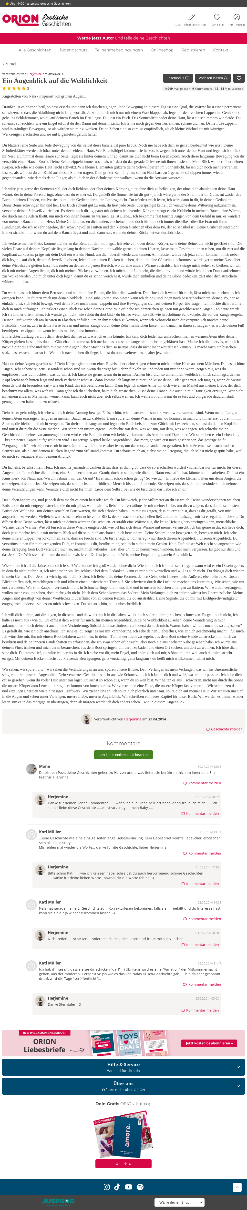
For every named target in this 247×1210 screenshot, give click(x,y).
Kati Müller (50, 832)
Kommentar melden (202, 783)
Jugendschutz (73, 50)
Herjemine (34, 74)
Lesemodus (178, 78)
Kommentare (202, 89)
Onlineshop (162, 50)
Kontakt (220, 50)
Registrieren (193, 50)
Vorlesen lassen (213, 78)
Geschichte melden (224, 729)
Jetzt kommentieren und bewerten (123, 755)
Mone (44, 766)
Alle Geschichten (35, 50)
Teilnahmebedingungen (119, 50)
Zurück (9, 63)
